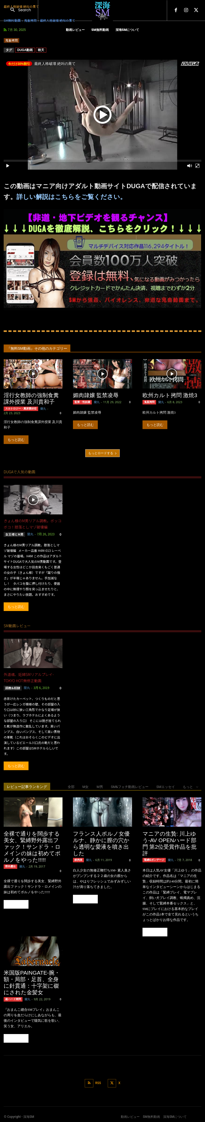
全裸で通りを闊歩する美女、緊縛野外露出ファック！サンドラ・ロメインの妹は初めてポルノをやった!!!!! (32, 846)
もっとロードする (102, 453)
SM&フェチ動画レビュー (130, 787)
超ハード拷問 (13, 999)
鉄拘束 (78, 859)
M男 (99, 787)
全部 (71, 787)
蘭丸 (43, 408)
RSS (98, 1083)
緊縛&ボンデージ (154, 859)
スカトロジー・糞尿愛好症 (21, 408)
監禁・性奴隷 (82, 402)
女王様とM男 (14, 534)
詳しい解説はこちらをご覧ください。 (71, 196)
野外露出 (10, 866)
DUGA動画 (25, 50)
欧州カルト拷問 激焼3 (170, 395)
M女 (85, 787)
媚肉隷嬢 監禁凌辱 (95, 395)
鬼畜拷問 (11, 40)
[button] (19, 10)
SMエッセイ (165, 787)
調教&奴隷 (12, 688)
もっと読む (16, 440)
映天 (41, 50)
